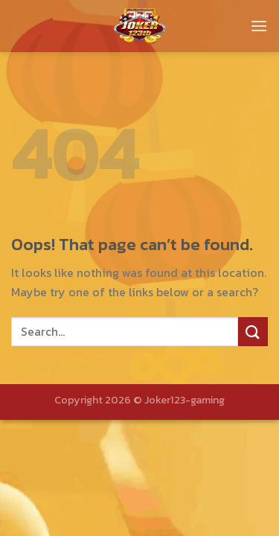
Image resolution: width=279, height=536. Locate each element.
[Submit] (253, 331)
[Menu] (259, 25)
